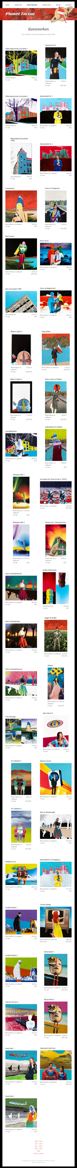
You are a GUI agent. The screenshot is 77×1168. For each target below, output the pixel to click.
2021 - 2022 (38, 1146)
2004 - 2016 (38, 1141)
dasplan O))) (42, 1162)
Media (58, 5)
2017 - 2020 (38, 1144)
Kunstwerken (32, 5)
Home (7, 5)
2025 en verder (38, 1154)
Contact (68, 5)
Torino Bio (18, 5)
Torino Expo (46, 5)
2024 (38, 1151)
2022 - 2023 (38, 1149)
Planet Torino (19, 14)
